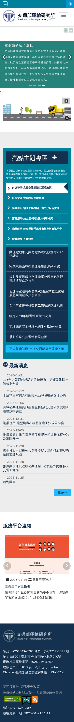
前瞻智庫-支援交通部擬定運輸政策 (32, 187)
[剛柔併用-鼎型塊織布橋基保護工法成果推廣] (33, 423)
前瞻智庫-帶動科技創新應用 (28, 197)
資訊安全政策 (30, 686)
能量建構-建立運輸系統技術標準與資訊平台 (37, 228)
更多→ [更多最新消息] (62, 492)
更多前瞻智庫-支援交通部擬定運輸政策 (36, 349)
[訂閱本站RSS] (35, 700)
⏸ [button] (66, 101)
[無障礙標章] (13, 700)
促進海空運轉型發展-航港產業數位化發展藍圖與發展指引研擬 (36, 293)
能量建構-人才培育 (23, 239)
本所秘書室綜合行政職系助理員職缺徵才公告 (34, 395)
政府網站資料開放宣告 (19, 693)
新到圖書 (9, 482)
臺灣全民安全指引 (17, 586)
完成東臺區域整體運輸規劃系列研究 (34, 266)
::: (1, 90)
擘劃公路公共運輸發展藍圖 (28, 337)
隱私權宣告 (11, 686)
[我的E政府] (27, 700)
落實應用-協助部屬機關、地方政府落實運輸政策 (39, 208)
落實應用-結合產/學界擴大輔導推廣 (32, 218)
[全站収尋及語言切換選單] (5, 3)
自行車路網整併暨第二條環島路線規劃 (36, 305)
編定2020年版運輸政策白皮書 (30, 316)
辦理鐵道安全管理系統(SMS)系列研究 (35, 326)
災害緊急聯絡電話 (49, 693)
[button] (63, 16)
